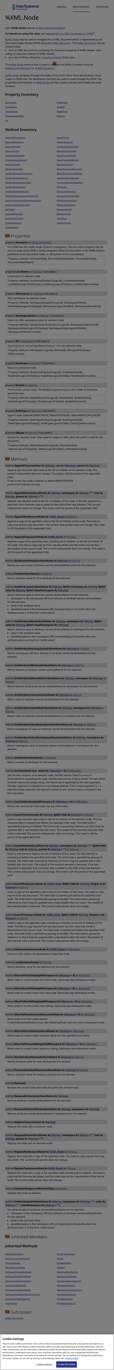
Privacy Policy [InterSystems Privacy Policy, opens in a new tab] (72, 1361)
